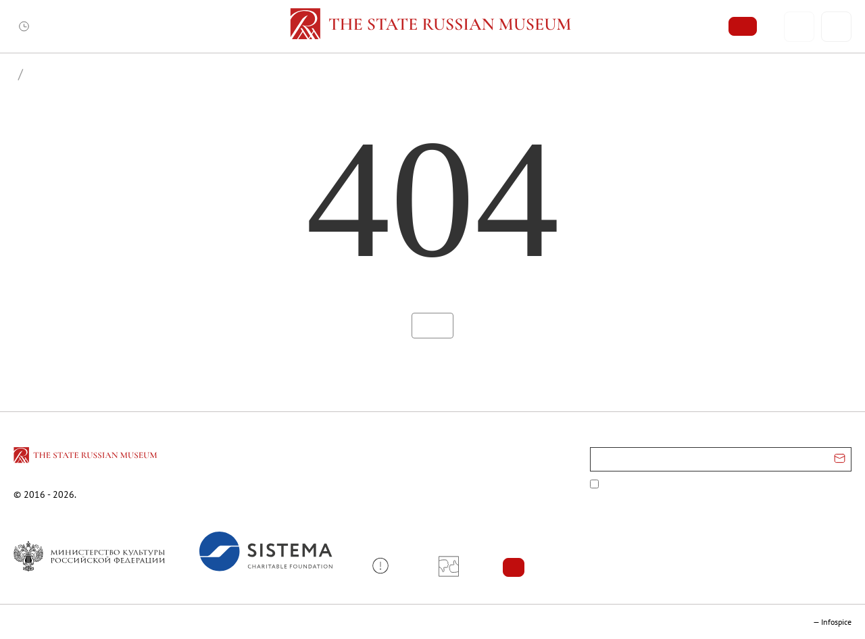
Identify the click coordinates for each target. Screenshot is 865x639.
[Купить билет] (742, 26)
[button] (385, 566)
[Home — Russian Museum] (433, 26)
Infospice (836, 622)
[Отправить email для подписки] (840, 459)
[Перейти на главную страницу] (86, 457)
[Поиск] (836, 26)
